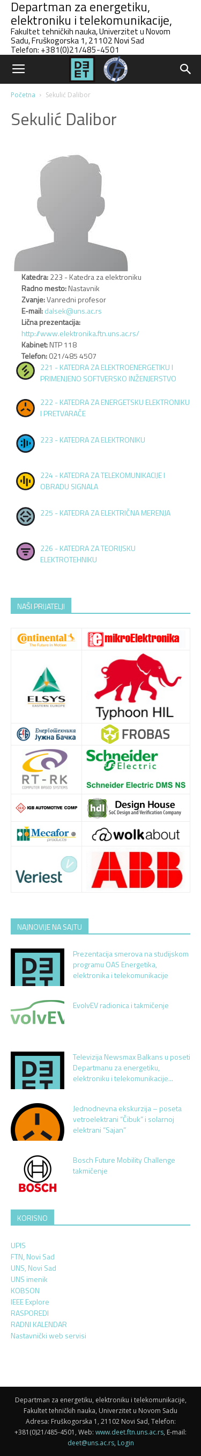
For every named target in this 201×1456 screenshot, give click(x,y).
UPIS (18, 1245)
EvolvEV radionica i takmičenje (121, 1005)
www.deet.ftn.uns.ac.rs (129, 1432)
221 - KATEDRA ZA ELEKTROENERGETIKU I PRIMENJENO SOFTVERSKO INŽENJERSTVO (108, 372)
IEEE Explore (30, 1301)
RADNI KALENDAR (39, 1324)
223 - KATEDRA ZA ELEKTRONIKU (92, 439)
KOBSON (25, 1290)
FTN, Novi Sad (33, 1256)
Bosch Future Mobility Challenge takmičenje (124, 1165)
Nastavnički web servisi (48, 1335)
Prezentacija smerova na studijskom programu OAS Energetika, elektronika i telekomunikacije (131, 964)
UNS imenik (29, 1279)
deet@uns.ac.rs (91, 1442)
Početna (23, 94)
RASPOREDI (30, 1313)
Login (125, 1442)
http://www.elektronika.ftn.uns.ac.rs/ (80, 333)
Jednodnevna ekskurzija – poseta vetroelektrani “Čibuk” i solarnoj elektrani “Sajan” (127, 1119)
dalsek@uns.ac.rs (73, 310)
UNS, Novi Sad (33, 1267)
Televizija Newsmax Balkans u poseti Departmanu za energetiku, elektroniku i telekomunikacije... (131, 1067)
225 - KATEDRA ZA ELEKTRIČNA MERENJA (105, 512)
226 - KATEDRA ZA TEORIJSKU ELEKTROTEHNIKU (88, 553)
